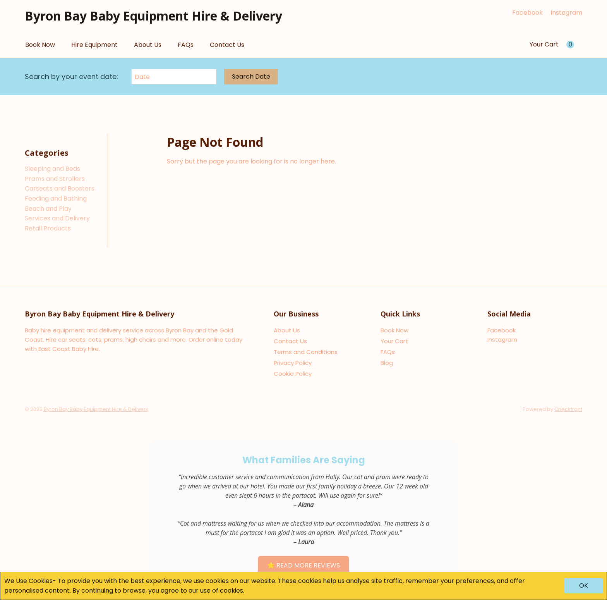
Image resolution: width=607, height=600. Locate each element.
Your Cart (394, 341)
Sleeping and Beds (52, 168)
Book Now (40, 44)
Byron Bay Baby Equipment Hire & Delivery (153, 15)
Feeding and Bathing (56, 198)
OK (583, 585)
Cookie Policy (293, 374)
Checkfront (568, 409)
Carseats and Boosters (59, 188)
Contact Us (227, 44)
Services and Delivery (57, 218)
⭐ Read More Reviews (303, 565)
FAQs (186, 44)
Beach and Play (48, 208)
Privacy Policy (293, 363)
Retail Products (48, 228)
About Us (147, 44)
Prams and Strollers (55, 178)
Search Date (251, 76)
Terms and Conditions (306, 352)
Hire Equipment (94, 44)
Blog (387, 363)
